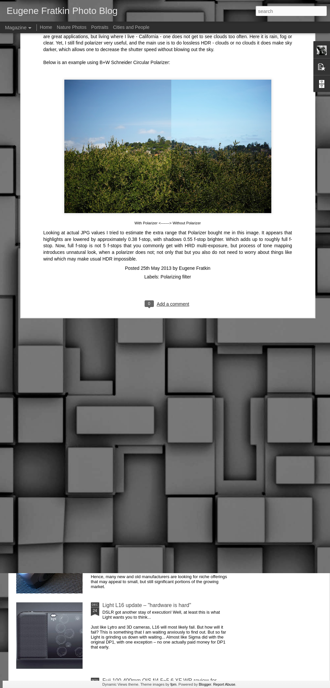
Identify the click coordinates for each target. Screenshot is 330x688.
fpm (173, 684)
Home (46, 27)
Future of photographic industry (139, 454)
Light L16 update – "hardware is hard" (146, 605)
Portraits (99, 27)
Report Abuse (224, 684)
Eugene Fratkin (194, 148)
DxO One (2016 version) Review (140, 530)
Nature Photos (72, 27)
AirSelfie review (120, 379)
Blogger (205, 684)
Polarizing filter (176, 157)
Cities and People (131, 27)
